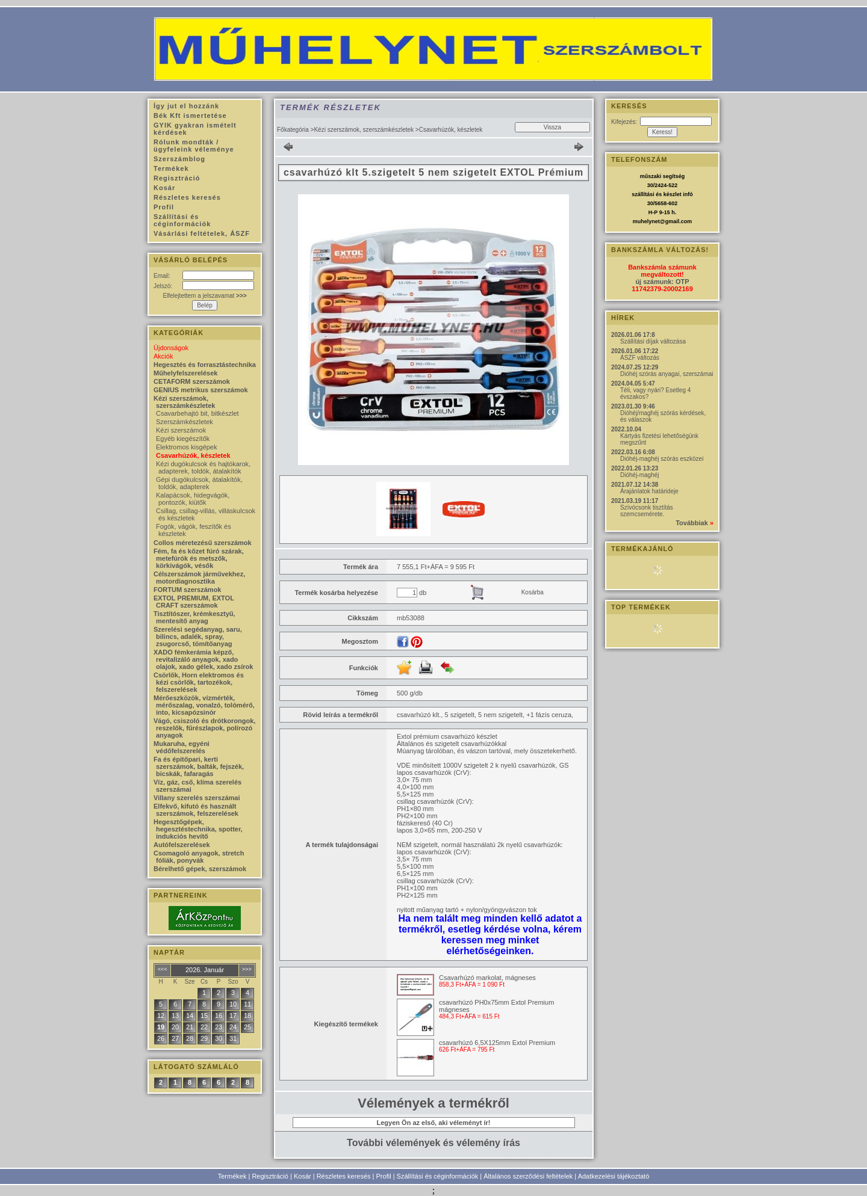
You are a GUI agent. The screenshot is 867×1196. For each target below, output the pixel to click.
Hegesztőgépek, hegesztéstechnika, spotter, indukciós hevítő (198, 829)
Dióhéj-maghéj (639, 475)
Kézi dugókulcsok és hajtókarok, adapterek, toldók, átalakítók (203, 467)
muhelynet (646, 221)
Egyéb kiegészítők (183, 438)
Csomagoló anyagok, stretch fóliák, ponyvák (199, 856)
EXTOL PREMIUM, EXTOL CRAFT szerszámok (194, 601)
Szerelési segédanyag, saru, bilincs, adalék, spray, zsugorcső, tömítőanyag (198, 636)
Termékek (232, 1176)
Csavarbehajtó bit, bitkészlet (197, 413)
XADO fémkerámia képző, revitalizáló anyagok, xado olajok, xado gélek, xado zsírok (203, 659)
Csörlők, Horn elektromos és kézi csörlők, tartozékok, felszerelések (199, 682)
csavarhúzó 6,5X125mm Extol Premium (497, 1042)
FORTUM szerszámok (187, 589)
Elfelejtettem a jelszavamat (204, 295)
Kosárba (532, 592)
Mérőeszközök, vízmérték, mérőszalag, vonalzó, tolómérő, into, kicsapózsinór (204, 705)
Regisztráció (270, 1176)
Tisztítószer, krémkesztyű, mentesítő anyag (194, 617)
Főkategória (293, 129)
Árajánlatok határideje (649, 491)
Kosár (302, 1176)
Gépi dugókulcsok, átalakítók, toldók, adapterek (199, 483)
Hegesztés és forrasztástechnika (205, 364)
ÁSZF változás (639, 357)
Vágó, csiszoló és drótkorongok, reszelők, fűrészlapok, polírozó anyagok (204, 728)
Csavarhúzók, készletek (193, 455)
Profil (383, 1176)
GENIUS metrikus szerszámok (201, 389)
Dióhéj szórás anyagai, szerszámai (666, 374)
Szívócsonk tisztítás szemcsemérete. (646, 510)
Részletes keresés (344, 1176)
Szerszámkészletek (184, 421)
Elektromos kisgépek (186, 447)
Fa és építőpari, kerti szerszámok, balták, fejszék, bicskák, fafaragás (199, 766)
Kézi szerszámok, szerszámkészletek (364, 129)
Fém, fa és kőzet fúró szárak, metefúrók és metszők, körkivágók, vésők (199, 558)
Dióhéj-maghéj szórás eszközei (661, 458)
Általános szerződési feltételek (528, 1176)
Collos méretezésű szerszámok (203, 542)
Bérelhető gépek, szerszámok (200, 868)
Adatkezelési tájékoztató (614, 1176)
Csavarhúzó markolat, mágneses (487, 977)
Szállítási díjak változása (653, 341)
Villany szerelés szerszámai (197, 797)
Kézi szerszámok (181, 430)
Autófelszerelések (182, 844)
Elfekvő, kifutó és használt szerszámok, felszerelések (196, 810)
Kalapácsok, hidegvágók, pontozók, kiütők (192, 499)
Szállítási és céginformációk (438, 1176)
